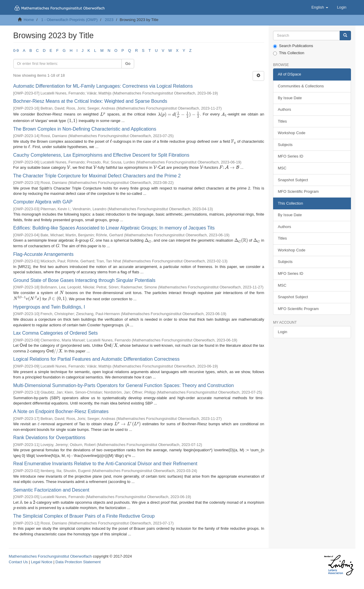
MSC (282, 168)
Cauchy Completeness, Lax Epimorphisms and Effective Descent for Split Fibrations (101, 155)
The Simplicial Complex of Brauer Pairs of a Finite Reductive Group (84, 516)
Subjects (285, 144)
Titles (282, 121)
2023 (109, 19)
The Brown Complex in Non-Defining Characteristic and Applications (84, 128)
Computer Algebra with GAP (43, 201)
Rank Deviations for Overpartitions (49, 437)
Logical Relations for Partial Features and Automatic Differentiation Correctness (96, 359)
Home (29, 19)
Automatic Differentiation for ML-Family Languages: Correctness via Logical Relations (103, 86)
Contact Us (18, 562)
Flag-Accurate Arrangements (43, 254)
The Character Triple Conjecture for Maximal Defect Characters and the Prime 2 (97, 175)
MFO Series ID (290, 156)
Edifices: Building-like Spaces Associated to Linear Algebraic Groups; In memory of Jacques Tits (114, 227)
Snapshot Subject (293, 180)
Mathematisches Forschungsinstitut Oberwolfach (50, 556)
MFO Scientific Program (298, 191)
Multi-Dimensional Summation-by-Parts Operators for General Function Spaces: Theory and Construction (123, 385)
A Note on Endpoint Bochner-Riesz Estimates (61, 411)
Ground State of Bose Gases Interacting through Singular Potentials (84, 280)
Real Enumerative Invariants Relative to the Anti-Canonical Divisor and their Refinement (105, 463)
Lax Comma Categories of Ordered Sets (55, 333)
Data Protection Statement (77, 562)
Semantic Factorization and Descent (51, 489)
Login (282, 332)
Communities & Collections (301, 86)
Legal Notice (41, 562)
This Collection (288, 53)
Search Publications (293, 46)
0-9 (16, 50)
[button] (319, 7)
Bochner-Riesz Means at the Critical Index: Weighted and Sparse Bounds (90, 101)
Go (127, 63)
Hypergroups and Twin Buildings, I (49, 306)
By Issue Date (290, 98)
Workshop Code (291, 133)
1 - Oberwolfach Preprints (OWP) (69, 19)
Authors (284, 109)
